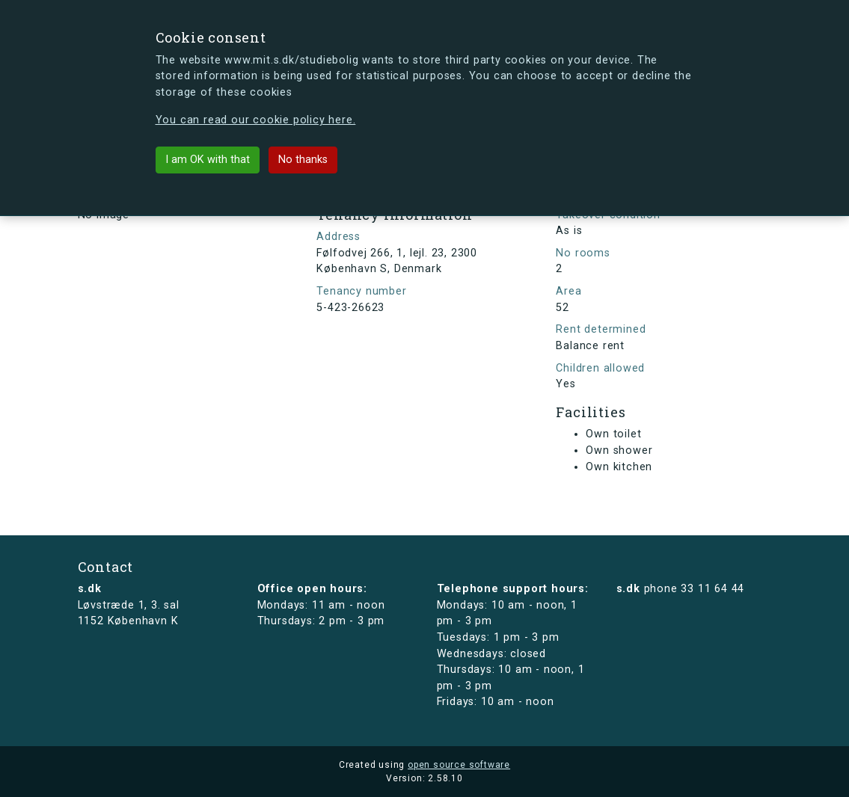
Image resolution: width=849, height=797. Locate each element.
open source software (459, 765)
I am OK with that (207, 159)
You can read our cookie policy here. (256, 120)
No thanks (303, 159)
